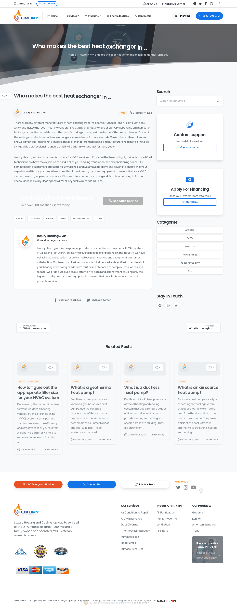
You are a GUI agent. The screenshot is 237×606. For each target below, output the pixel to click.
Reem (63, 218)
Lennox (50, 218)
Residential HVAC (81, 218)
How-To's (190, 246)
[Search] (185, 101)
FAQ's (82, 54)
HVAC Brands (190, 254)
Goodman (35, 218)
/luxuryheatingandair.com (52, 240)
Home (72, 54)
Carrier (19, 218)
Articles (189, 229)
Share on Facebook (67, 300)
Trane (99, 218)
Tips (189, 271)
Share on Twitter (98, 300)
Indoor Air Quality (190, 262)
